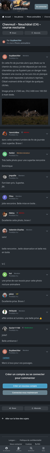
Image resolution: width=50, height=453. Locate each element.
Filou (11, 196)
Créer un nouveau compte (25, 386)
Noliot (12, 153)
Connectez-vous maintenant (25, 392)
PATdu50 (13, 311)
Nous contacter (16, 444)
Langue (12, 440)
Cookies (28, 444)
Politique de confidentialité (30, 440)
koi (10, 273)
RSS (37, 444)
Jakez (11, 294)
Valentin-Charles (16, 230)
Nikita (11, 213)
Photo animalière (22, 43)
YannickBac (14, 132)
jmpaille (12, 175)
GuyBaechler (16, 40)
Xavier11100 (14, 328)
